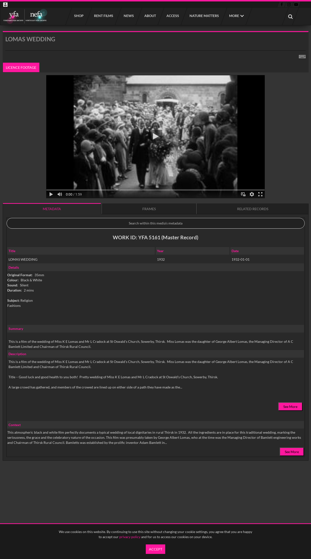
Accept (155, 549)
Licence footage (21, 67)
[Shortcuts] (302, 56)
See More (290, 406)
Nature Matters (204, 16)
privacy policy (129, 537)
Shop (78, 16)
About (150, 16)
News (128, 16)
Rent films (103, 16)
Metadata (52, 209)
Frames (149, 209)
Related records (252, 209)
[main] (156, 258)
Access (172, 16)
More (234, 16)
